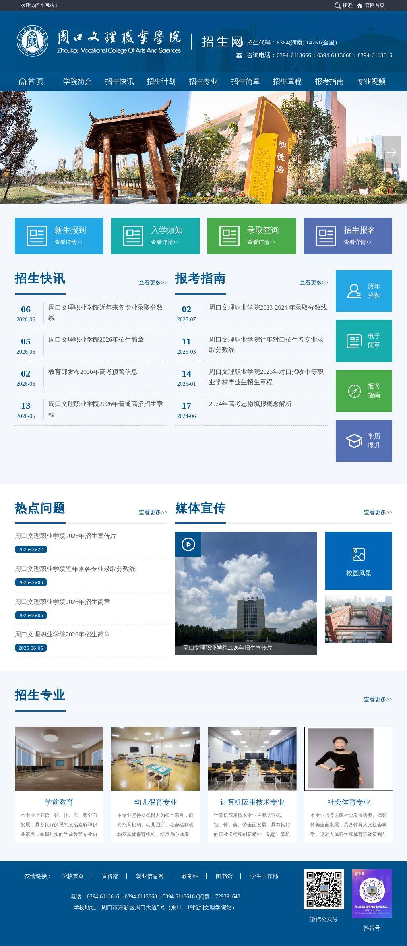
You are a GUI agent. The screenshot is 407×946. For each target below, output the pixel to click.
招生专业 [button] (203, 81)
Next (391, 152)
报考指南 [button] (329, 81)
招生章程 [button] (287, 81)
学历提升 (374, 441)
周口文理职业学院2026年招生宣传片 (65, 535)
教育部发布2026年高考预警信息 (93, 371)
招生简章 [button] (245, 81)
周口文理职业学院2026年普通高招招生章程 (105, 409)
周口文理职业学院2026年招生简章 (96, 339)
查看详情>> (68, 242)
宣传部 (110, 876)
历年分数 (374, 291)
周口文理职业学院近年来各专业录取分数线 (105, 312)
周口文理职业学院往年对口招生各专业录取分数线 (266, 344)
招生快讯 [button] (119, 81)
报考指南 (374, 391)
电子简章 (374, 340)
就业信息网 (150, 876)
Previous (15, 152)
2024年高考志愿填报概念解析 (250, 403)
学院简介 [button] (77, 81)
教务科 (190, 876)
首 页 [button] (36, 81)
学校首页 (73, 876)
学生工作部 (264, 876)
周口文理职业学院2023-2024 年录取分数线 (268, 307)
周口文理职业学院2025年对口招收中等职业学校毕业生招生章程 (266, 376)
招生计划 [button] (161, 81)
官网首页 (374, 5)
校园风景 (359, 573)
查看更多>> (153, 283)
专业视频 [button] (371, 81)
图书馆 (224, 876)
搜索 (347, 5)
